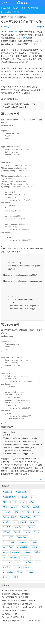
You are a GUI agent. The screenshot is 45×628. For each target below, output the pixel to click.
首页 (4, 17)
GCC (31, 502)
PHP (38, 562)
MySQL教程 (8, 547)
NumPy (6, 522)
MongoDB (16, 552)
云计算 (15, 577)
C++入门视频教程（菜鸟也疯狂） (16, 597)
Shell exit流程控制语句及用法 (14, 590)
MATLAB (13, 557)
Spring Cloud (8, 542)
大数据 (5, 577)
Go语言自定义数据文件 (6, 27)
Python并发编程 (9, 517)
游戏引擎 (25, 512)
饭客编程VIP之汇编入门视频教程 (16, 594)
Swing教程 (5, 8)
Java (25, 38)
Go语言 (10, 17)
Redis (5, 552)
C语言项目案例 (9, 497)
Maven (27, 532)
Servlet (31, 527)
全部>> (16, 12)
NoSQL (34, 547)
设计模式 (6, 527)
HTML (17, 562)
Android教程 (8, 572)
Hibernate (22, 542)
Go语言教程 (33, 8)
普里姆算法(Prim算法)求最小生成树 (17, 604)
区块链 (20, 572)
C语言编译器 (21, 492)
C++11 (13, 502)
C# (4, 557)
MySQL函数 (22, 547)
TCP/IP (17, 567)
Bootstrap (7, 562)
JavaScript (12, 32)
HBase (27, 552)
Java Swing (19, 527)
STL (4, 502)
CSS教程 (28, 562)
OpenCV (25, 507)
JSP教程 (6, 532)
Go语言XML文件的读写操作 (38, 27)
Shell (23, 522)
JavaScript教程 (19, 8)
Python (36, 512)
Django (37, 517)
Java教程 (34, 522)
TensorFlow (25, 517)
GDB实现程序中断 (9, 614)
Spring (36, 532)
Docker (30, 572)
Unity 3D (6, 512)
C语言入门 (7, 492)
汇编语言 (6, 567)
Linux (15, 522)
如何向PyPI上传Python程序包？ (15, 611)
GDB (5, 507)
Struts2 (17, 532)
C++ (33, 497)
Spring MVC (8, 537)
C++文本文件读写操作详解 (13, 617)
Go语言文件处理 (21, 17)
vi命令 (27, 567)
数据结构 (23, 497)
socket (39, 184)
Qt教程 (36, 507)
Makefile (14, 507)
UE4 (16, 512)
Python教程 (6, 12)
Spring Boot (22, 537)
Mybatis (33, 542)
